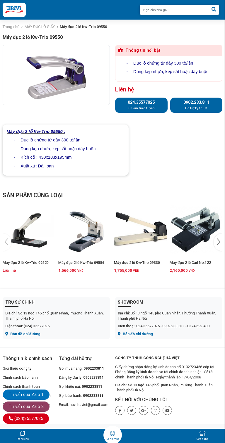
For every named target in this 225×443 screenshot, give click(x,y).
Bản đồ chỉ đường (22, 334)
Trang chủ (11, 27)
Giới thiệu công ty (17, 368)
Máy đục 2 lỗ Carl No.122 (190, 262)
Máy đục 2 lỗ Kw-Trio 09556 (81, 262)
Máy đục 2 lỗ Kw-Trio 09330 (137, 262)
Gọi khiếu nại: (80, 386)
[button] (218, 242)
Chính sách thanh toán (21, 386)
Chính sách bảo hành (20, 377)
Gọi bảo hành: (81, 395)
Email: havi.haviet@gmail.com (83, 404)
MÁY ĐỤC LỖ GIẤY (40, 27)
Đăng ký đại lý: (81, 377)
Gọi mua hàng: (81, 368)
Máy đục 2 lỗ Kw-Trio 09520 (26, 262)
